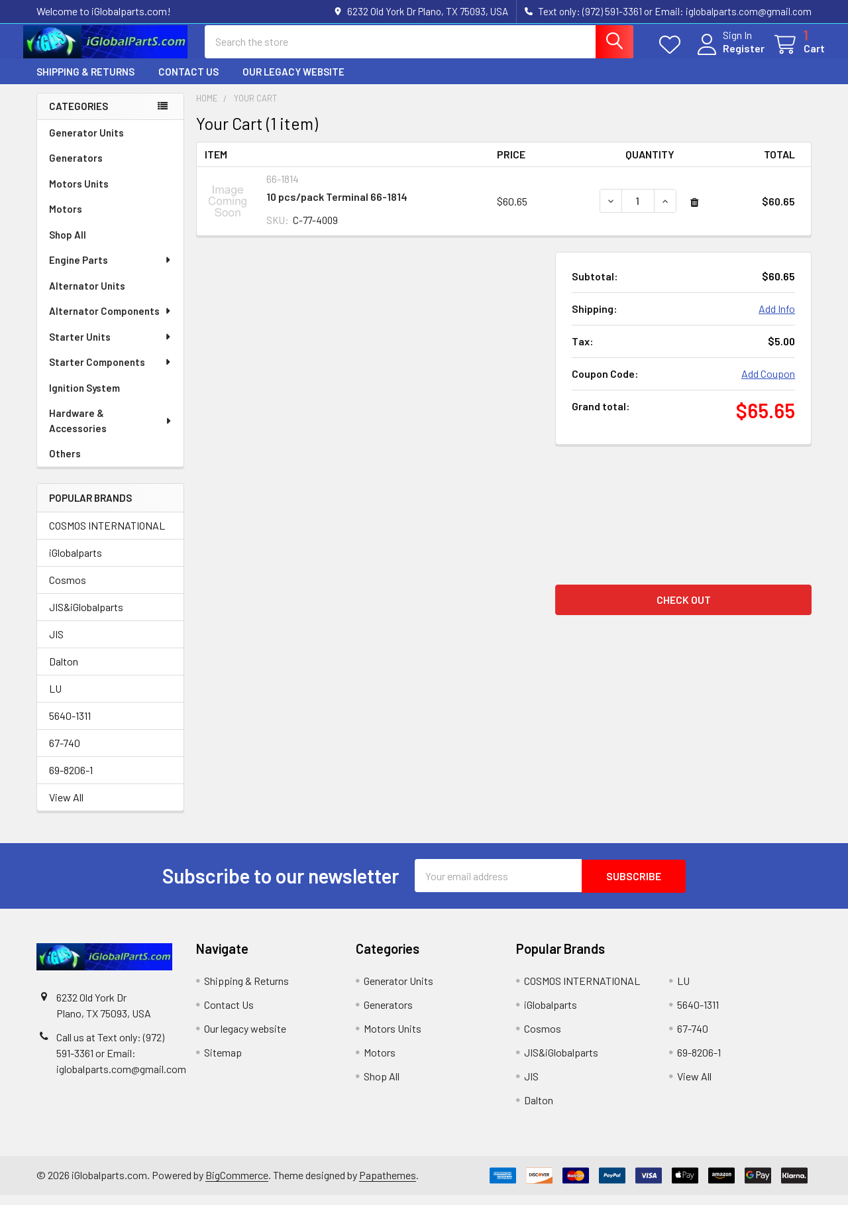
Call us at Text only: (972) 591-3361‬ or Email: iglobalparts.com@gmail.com (121, 1063)
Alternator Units (87, 296)
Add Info (777, 319)
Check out (684, 610)
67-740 (64, 753)
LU (55, 699)
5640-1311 (70, 726)
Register (730, 54)
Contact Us (188, 81)
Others (65, 463)
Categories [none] (78, 116)
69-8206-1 (71, 780)
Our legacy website (293, 81)
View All (66, 807)
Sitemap (223, 1062)
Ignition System (84, 398)
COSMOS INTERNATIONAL (107, 536)
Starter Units (110, 347)
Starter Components (110, 372)
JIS (56, 644)
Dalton (63, 671)
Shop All (67, 245)
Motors (65, 219)
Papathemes (387, 1184)
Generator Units (86, 142)
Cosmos (67, 590)
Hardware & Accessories (110, 430)
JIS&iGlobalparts (86, 617)
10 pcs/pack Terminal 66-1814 (336, 206)
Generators (76, 168)
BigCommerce (236, 1184)
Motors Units (79, 194)
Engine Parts (110, 270)
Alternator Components (110, 321)
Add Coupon (768, 384)
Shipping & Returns (85, 81)
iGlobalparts (75, 563)
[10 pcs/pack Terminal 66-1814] (638, 211)
